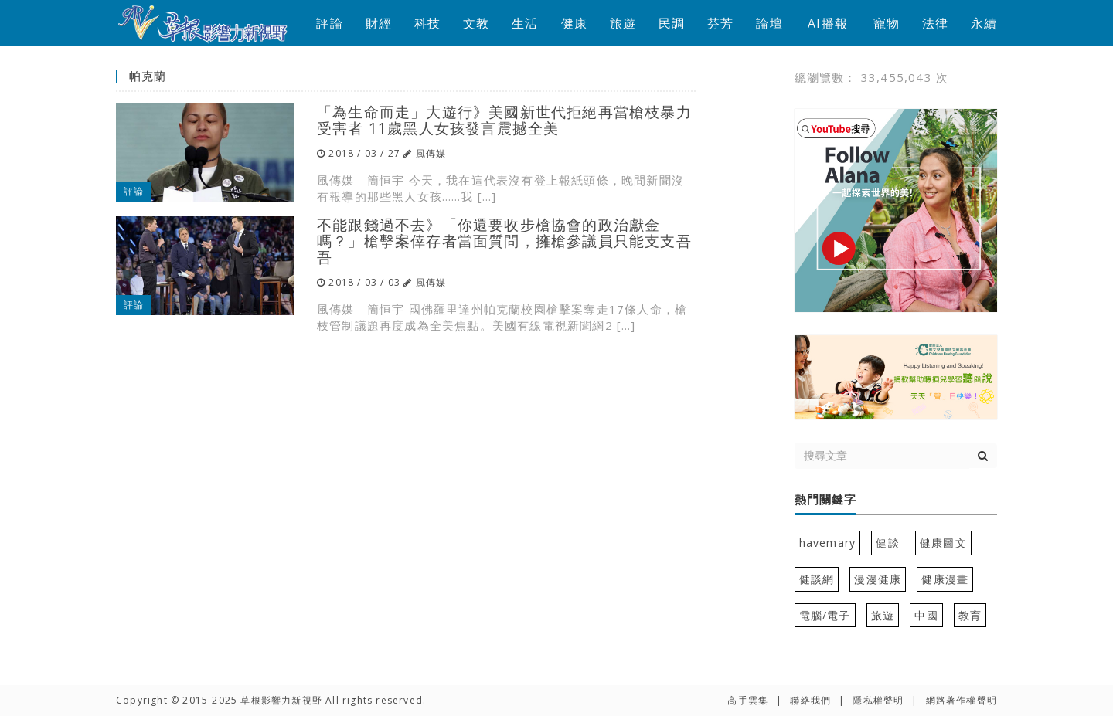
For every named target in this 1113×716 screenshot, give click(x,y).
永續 (984, 23)
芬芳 (720, 23)
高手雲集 (747, 700)
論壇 (769, 23)
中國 (926, 615)
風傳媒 (431, 153)
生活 (525, 23)
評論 (329, 23)
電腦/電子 (825, 615)
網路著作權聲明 (961, 700)
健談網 (817, 579)
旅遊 (623, 23)
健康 (574, 23)
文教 (476, 23)
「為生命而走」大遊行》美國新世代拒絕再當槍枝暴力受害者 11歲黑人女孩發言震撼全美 (504, 119)
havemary (827, 542)
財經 (379, 23)
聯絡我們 (810, 700)
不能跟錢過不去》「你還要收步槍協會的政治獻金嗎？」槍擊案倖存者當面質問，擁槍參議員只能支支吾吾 (504, 240)
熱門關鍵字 (825, 500)
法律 (935, 23)
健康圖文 (943, 542)
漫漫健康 (877, 579)
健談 (887, 542)
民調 (672, 23)
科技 (427, 23)
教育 (970, 615)
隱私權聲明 (878, 700)
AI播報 (828, 23)
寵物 (886, 23)
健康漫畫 (944, 579)
